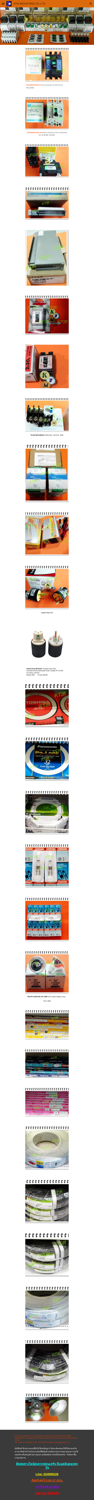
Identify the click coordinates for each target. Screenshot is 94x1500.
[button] (3, 3)
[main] (47, 26)
